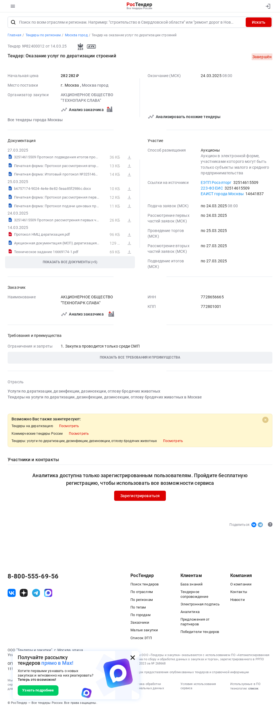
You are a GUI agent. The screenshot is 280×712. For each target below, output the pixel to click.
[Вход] (266, 6)
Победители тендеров (199, 632)
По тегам (138, 608)
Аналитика (190, 612)
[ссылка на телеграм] (36, 594)
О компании (241, 585)
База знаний (191, 585)
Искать (258, 23)
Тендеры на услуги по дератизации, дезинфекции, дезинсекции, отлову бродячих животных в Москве (105, 398)
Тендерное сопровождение (194, 595)
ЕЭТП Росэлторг (216, 183)
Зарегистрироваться (140, 496)
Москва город (95, 86)
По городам (140, 616)
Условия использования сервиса (198, 687)
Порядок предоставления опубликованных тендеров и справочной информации (189, 673)
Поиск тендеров (144, 585)
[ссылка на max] (48, 594)
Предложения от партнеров (195, 622)
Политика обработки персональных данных (147, 687)
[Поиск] (13, 23)
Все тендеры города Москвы (35, 120)
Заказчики (139, 623)
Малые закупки (144, 631)
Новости (237, 600)
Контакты (238, 593)
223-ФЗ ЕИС (212, 189)
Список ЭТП (141, 639)
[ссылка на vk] (12, 594)
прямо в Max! (57, 663)
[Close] (265, 421)
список (253, 689)
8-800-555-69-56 (33, 577)
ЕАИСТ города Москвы (222, 194)
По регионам (141, 600)
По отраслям (141, 593)
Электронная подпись (200, 605)
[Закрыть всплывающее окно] (133, 658)
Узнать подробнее (38, 690)
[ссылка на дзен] (24, 594)
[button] (140, 359)
